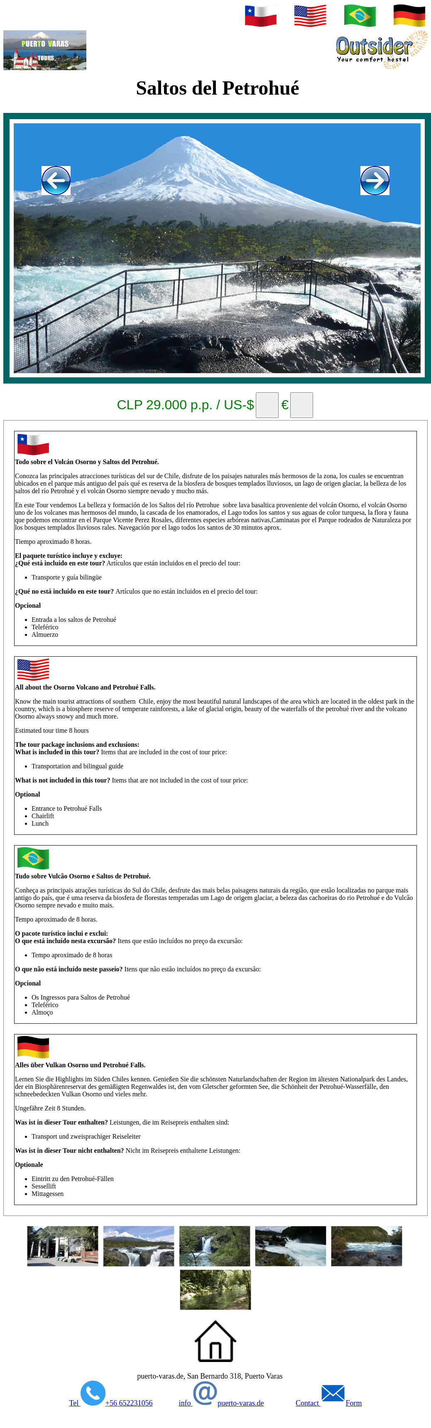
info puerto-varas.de (221, 1403)
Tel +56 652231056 (111, 1403)
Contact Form (329, 1403)
